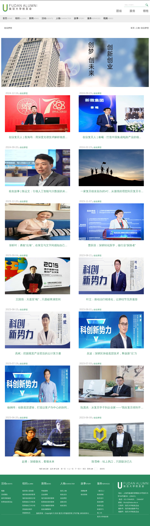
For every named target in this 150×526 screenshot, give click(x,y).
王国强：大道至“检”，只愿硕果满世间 (38, 299)
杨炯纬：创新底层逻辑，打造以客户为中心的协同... (38, 407)
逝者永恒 (63, 502)
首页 (7, 18)
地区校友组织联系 (28, 494)
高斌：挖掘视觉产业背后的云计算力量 (38, 353)
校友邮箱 (100, 494)
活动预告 (4, 494)
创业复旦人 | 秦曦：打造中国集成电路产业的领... (112, 137)
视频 (108, 18)
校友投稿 (84, 494)
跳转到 (102, 469)
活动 (47, 18)
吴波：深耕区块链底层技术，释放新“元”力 (112, 353)
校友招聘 (100, 502)
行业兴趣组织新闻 (47, 505)
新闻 (34, 18)
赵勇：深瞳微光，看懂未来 (38, 461)
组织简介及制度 (28, 491)
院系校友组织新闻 (47, 502)
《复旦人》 (101, 491)
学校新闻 (44, 491)
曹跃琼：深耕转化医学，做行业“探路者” (112, 245)
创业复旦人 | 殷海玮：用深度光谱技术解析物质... (38, 137)
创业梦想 (145, 28)
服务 (93, 18)
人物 (63, 18)
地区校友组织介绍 (28, 498)
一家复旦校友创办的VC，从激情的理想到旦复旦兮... (112, 191)
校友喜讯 (63, 505)
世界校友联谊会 (6, 502)
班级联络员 (26, 513)
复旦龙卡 (100, 498)
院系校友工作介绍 (28, 505)
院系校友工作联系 (28, 502)
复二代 (99, 513)
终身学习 (100, 509)
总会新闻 (44, 494)
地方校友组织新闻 (47, 498)
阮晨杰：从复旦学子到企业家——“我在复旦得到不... (112, 407)
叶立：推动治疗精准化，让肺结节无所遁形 (112, 299)
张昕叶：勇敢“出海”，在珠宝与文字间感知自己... (38, 245)
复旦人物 (63, 491)
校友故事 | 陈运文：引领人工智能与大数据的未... (38, 191)
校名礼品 (100, 505)
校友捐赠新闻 (46, 509)
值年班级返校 (6, 498)
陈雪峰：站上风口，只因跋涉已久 (112, 461)
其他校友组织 (27, 509)
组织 (20, 18)
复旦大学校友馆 (102, 517)
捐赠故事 (84, 491)
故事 (79, 18)
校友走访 (63, 494)
